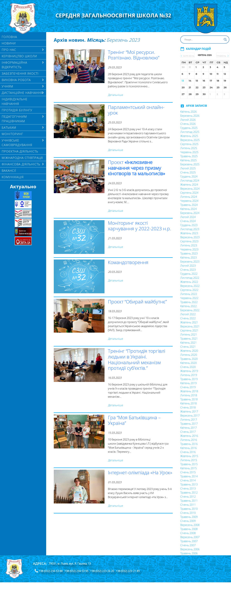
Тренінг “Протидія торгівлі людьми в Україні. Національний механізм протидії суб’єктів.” (136, 359)
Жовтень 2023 (189, 233)
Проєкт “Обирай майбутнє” (137, 301)
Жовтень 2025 (189, 136)
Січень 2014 (188, 480)
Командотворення (128, 262)
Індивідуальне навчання (14, 101)
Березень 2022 (189, 310)
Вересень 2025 (190, 140)
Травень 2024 (189, 205)
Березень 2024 (189, 213)
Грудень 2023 (189, 225)
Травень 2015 (189, 464)
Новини (9, 43)
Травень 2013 (189, 484)
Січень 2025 (188, 172)
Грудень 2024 (189, 176)
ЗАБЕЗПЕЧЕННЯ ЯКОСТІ (20, 73)
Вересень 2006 (190, 549)
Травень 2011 (189, 500)
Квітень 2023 (188, 257)
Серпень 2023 (189, 241)
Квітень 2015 (188, 468)
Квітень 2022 (188, 306)
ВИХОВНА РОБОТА (16, 80)
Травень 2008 (189, 529)
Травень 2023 (189, 253)
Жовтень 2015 (189, 456)
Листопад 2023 (189, 229)
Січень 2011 (188, 505)
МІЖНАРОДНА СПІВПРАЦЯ (22, 158)
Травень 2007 (189, 541)
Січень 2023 (188, 269)
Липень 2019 (188, 375)
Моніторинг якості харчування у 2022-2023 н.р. (139, 226)
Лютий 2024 (188, 217)
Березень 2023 (189, 261)
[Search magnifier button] (225, 39)
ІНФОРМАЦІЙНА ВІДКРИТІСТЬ (14, 64)
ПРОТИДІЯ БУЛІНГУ (17, 110)
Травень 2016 (189, 444)
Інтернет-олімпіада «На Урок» (140, 472)
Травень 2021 (189, 338)
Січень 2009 (188, 521)
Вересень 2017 (190, 415)
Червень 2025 (189, 152)
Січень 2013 (188, 488)
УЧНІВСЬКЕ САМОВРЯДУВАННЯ (17, 142)
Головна (9, 37)
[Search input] (203, 39)
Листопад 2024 (189, 180)
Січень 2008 (188, 533)
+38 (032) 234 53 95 (76, 571)
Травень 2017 (189, 423)
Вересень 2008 (190, 525)
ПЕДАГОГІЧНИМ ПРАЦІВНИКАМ (14, 118)
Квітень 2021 (188, 342)
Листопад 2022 (189, 278)
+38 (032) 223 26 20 (102, 571)
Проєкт (136, 168)
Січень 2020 (188, 367)
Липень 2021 (188, 334)
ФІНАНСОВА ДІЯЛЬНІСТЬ (21, 164)
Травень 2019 (189, 379)
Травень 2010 (189, 509)
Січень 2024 (188, 221)
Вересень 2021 (190, 326)
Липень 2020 (188, 355)
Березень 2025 (189, 164)
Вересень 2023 (190, 237)
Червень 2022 (189, 298)
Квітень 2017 (188, 428)
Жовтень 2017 (189, 411)
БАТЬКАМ (9, 127)
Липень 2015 (188, 460)
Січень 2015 (188, 472)
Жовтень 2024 (189, 184)
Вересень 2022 (190, 286)
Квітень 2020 (188, 363)
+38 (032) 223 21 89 (128, 571)
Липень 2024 (188, 197)
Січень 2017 (188, 432)
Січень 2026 (188, 124)
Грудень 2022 (189, 274)
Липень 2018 (188, 395)
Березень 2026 (189, 116)
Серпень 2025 (189, 144)
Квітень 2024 (188, 209)
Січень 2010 (188, 513)
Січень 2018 (188, 407)
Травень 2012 (189, 492)
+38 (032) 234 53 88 (51, 571)
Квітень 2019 (188, 383)
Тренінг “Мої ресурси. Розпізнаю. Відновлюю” (133, 55)
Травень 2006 (189, 553)
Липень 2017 (188, 419)
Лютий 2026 (188, 120)
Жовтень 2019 (189, 371)
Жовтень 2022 (189, 282)
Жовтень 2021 (189, 322)
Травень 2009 (189, 517)
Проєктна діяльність (20, 151)
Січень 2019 (188, 387)
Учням (7, 86)
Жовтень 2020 (189, 351)
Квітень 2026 (188, 111)
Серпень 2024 (189, 193)
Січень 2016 (188, 452)
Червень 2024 (189, 201)
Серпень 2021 (189, 330)
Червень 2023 (189, 249)
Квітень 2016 (188, 448)
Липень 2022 (188, 294)
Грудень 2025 (189, 128)
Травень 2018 (189, 399)
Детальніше (115, 95)
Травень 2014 (189, 476)
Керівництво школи (19, 56)
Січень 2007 (188, 545)
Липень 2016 (188, 440)
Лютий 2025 (188, 168)
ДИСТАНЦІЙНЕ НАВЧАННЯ (22, 93)
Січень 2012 (188, 496)
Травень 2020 (189, 359)
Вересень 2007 (190, 537)
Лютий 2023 (188, 265)
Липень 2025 (188, 148)
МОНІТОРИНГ (12, 134)
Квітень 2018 (188, 403)
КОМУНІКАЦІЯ (13, 177)
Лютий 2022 (188, 314)
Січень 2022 (188, 318)
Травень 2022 (189, 302)
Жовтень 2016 (189, 436)
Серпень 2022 (189, 290)
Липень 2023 (188, 245)
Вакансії (9, 171)
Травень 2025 (189, 156)
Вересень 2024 (190, 188)
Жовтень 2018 (189, 391)
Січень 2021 (188, 346)
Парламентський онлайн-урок (136, 110)
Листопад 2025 (189, 132)
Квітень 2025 (188, 160)
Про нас (9, 50)
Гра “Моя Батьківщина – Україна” (134, 420)
